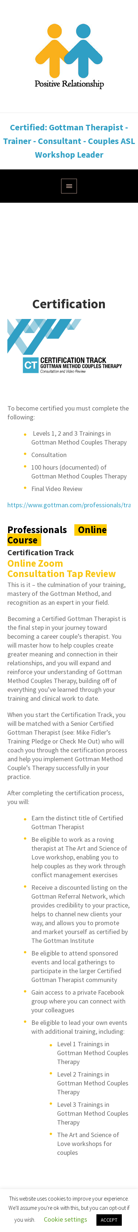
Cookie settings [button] (65, 1219)
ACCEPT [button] (109, 1220)
